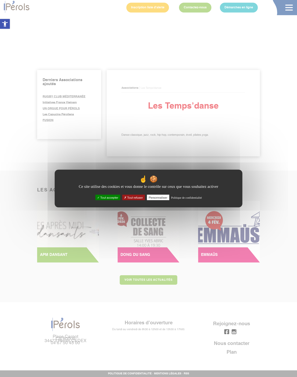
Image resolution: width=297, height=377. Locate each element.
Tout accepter (107, 197)
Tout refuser (133, 197)
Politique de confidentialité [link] (186, 197)
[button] (5, 24)
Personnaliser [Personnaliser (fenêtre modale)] (158, 197)
